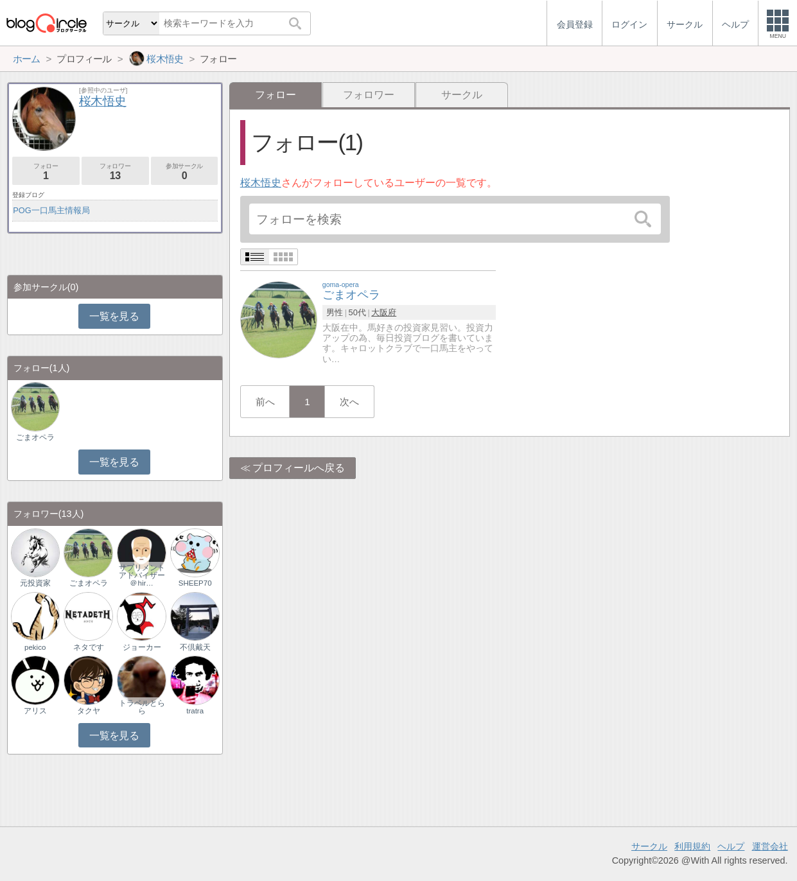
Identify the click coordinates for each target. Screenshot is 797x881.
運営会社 (770, 846)
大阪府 (383, 312)
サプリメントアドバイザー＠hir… (142, 575)
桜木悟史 (260, 182)
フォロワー (368, 94)
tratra (195, 711)
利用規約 (692, 846)
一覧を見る (114, 316)
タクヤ (88, 711)
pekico (35, 647)
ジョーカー (142, 647)
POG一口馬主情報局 (51, 210)
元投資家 (35, 583)
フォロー (46, 171)
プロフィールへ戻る (298, 467)
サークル (461, 94)
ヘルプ (730, 846)
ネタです (88, 647)
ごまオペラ (35, 437)
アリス (35, 711)
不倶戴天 (195, 647)
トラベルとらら (142, 707)
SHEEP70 (195, 583)
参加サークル (184, 171)
